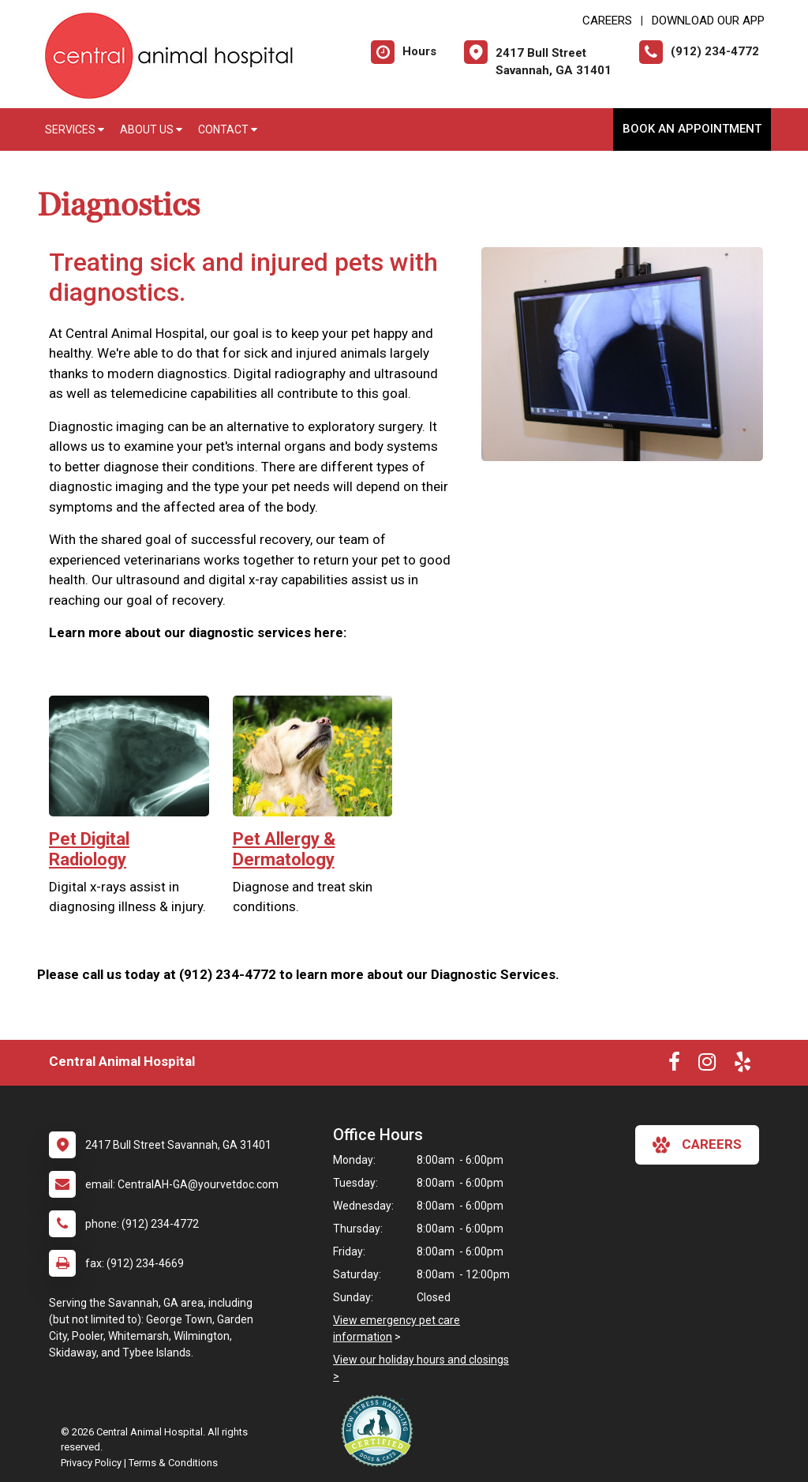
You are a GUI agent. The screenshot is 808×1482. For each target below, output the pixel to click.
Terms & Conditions (173, 1463)
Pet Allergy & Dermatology (284, 849)
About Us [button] (151, 129)
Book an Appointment (692, 129)
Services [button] (74, 129)
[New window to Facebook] (674, 1065)
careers (697, 1145)
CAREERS (607, 20)
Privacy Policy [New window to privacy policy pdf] (91, 1463)
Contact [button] (227, 129)
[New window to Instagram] (707, 1065)
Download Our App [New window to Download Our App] (708, 20)
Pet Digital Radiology (89, 849)
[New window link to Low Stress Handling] (380, 1430)
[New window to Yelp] (742, 1065)
